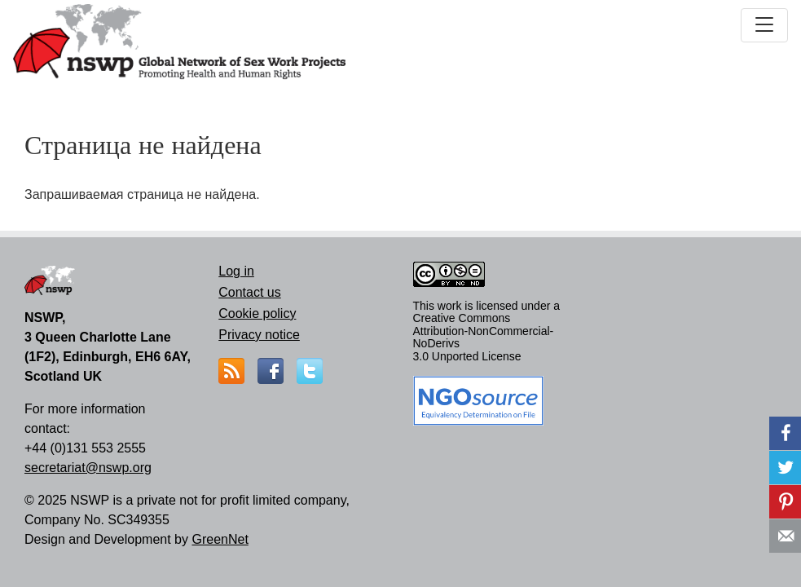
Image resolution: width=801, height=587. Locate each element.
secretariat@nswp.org (88, 467)
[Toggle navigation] (764, 25)
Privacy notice (259, 335)
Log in (236, 271)
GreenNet (219, 539)
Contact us (249, 292)
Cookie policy (257, 313)
